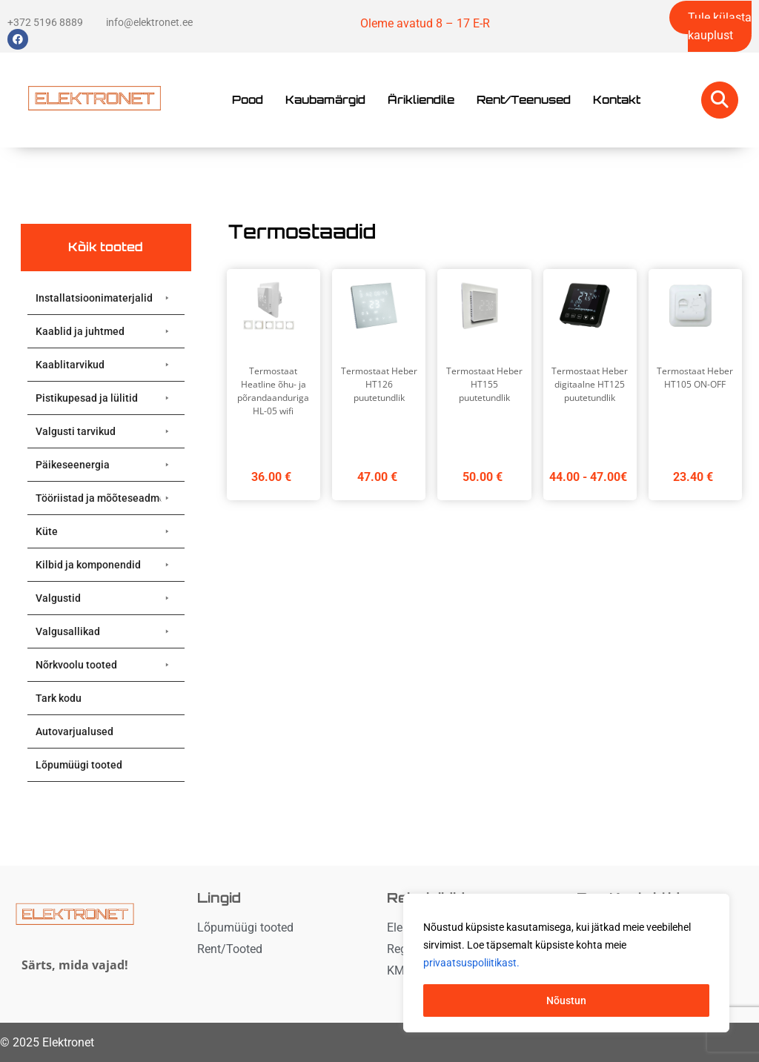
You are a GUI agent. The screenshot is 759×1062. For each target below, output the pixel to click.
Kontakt (616, 100)
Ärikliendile (421, 100)
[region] (566, 963)
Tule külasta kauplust (720, 26)
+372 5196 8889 (45, 22)
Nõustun (566, 1000)
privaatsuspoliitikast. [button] (471, 963)
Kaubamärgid (325, 100)
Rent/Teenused (524, 100)
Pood (247, 100)
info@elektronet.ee (149, 22)
